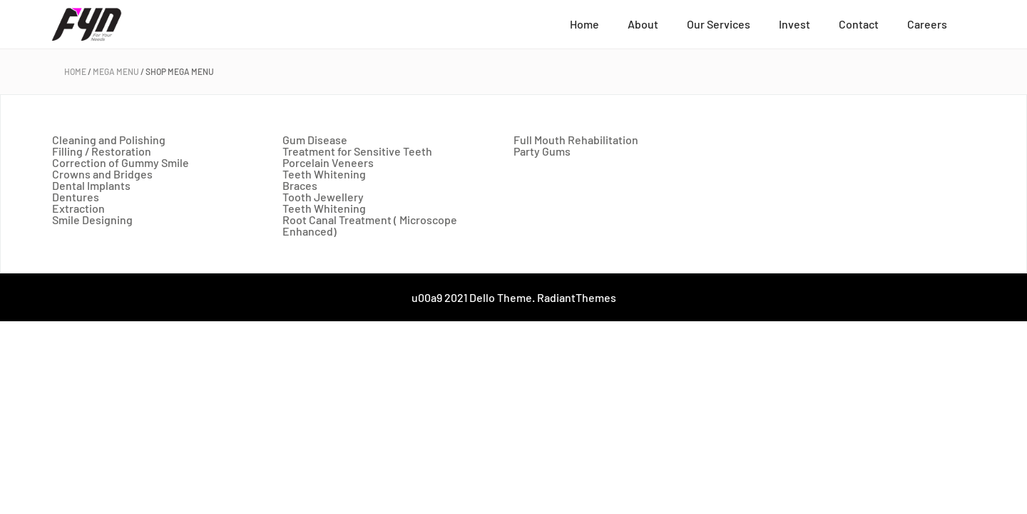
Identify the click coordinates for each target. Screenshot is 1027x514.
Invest (794, 24)
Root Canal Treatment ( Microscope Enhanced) (369, 225)
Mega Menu (116, 71)
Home (584, 24)
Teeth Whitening (324, 174)
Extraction (78, 208)
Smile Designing (92, 219)
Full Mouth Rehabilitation (576, 139)
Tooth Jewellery (323, 196)
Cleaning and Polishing (108, 139)
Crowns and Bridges (102, 174)
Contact (859, 24)
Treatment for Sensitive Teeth (357, 151)
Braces (299, 185)
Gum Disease (314, 139)
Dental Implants (91, 185)
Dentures (75, 196)
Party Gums (542, 151)
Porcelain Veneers (328, 162)
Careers (927, 24)
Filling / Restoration (101, 151)
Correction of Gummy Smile (120, 162)
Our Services (718, 24)
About (643, 24)
